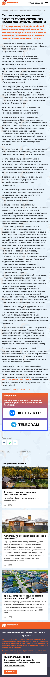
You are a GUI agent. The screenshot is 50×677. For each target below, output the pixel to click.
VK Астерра (25, 413)
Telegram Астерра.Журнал (25, 425)
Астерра (10, 3)
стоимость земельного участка (16, 380)
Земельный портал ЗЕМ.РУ (22, 390)
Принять (10, 672)
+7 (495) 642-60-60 (35, 3)
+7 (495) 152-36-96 (27, 636)
